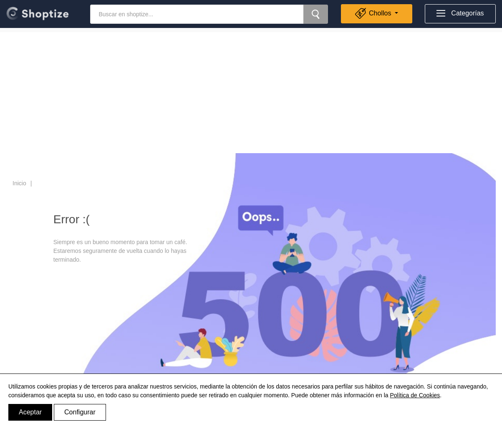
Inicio (19, 183)
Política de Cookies (415, 395)
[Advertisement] (251, 90)
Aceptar (30, 412)
